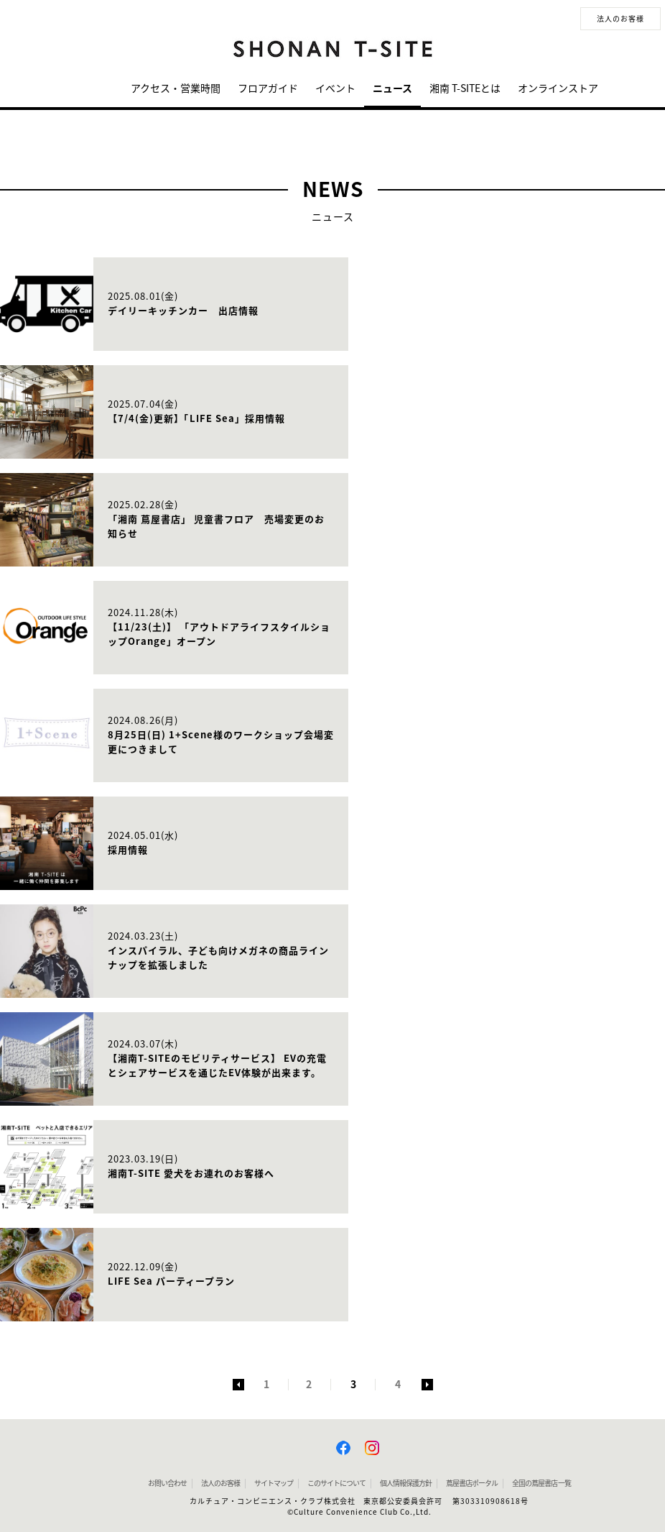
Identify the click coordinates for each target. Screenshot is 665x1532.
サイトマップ (273, 1483)
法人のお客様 (620, 18)
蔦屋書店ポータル (472, 1483)
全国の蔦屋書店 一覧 (541, 1483)
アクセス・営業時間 (175, 88)
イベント (335, 88)
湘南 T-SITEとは (465, 88)
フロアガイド (268, 88)
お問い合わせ (167, 1483)
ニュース (392, 88)
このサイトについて (336, 1483)
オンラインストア (558, 88)
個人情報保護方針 (406, 1483)
